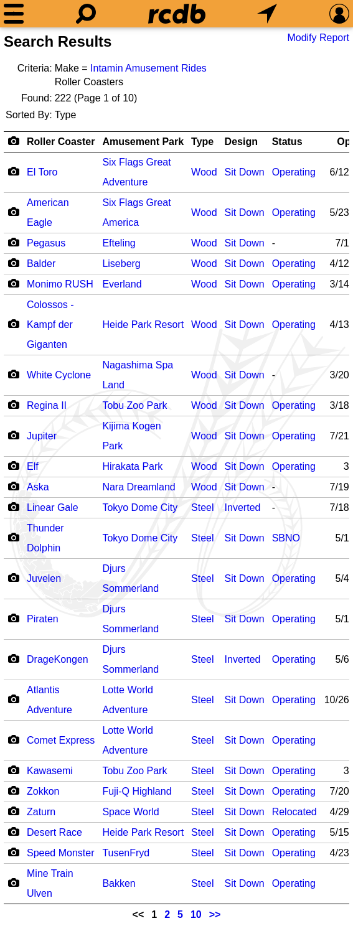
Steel (202, 507)
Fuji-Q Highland (136, 791)
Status (287, 141)
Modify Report (318, 37)
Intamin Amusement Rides (148, 68)
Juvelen (44, 578)
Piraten (43, 619)
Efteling (118, 243)
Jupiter (42, 436)
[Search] (86, 14)
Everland (121, 284)
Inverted (243, 507)
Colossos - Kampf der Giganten (50, 324)
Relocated (294, 812)
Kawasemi (50, 770)
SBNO (286, 538)
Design (241, 141)
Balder (41, 263)
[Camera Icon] (13, 171)
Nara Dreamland (138, 487)
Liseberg (121, 263)
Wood (204, 172)
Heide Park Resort (143, 324)
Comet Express (61, 740)
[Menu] (14, 14)
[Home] (176, 14)
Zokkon (43, 791)
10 (196, 914)
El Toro (42, 172)
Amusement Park (143, 141)
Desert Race (54, 832)
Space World (130, 812)
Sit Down (245, 172)
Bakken (118, 883)
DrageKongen (57, 659)
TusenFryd (125, 853)
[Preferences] (339, 14)
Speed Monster (61, 853)
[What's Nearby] (267, 14)
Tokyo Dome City (139, 507)
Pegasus (46, 243)
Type (202, 141)
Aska (38, 487)
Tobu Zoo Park (134, 405)
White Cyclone (59, 375)
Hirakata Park (132, 466)
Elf (33, 466)
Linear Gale (52, 507)
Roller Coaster (61, 141)
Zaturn (41, 812)
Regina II (47, 405)
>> (215, 914)
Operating (294, 172)
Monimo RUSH (60, 284)
